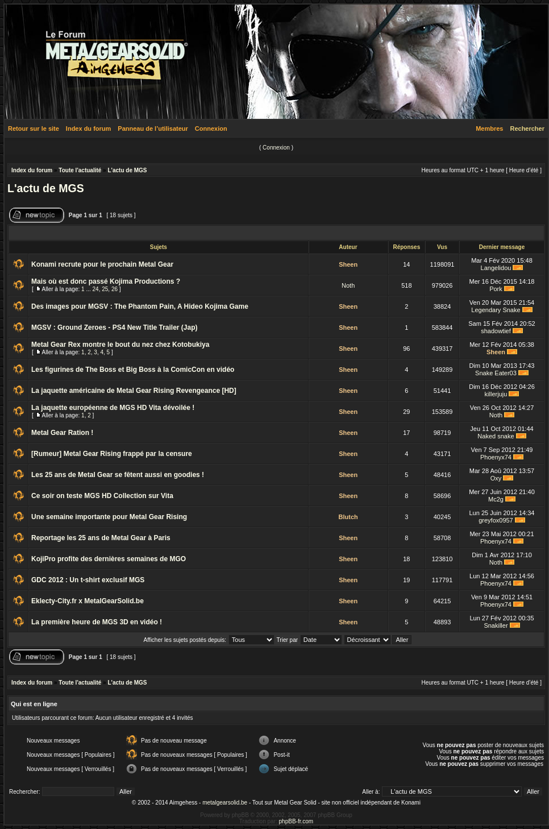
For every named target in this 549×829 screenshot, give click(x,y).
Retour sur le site (33, 128)
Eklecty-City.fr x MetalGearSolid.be (87, 601)
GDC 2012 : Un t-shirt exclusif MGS (87, 580)
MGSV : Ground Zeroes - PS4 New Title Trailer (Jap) (114, 327)
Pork (495, 288)
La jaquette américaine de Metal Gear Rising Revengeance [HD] (133, 391)
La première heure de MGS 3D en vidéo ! (96, 622)
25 (105, 289)
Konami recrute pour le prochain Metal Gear (102, 264)
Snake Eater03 (496, 373)
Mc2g (496, 499)
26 (114, 289)
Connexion (211, 128)
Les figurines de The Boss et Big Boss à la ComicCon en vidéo (132, 370)
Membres (489, 128)
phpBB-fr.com (296, 821)
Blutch (348, 516)
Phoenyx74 (495, 457)
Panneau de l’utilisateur (153, 128)
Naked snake (495, 436)
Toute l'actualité (80, 170)
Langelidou (496, 267)
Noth (348, 285)
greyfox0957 (496, 520)
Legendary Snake (495, 309)
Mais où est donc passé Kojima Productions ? (105, 281)
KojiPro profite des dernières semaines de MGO (108, 559)
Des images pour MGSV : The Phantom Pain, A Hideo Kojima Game (139, 306)
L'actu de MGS (127, 170)
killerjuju (496, 394)
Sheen (348, 264)
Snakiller (496, 625)
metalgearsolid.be (224, 802)
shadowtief (496, 331)
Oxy (496, 478)
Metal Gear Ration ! (62, 433)
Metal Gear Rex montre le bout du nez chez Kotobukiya (120, 345)
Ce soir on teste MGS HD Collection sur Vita (102, 496)
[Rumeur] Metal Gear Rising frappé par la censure (111, 454)
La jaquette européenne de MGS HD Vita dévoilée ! (112, 408)
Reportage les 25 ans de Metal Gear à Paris (100, 538)
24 (96, 289)
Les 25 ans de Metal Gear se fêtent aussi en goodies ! (117, 475)
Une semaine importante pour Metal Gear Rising (109, 517)
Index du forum (88, 128)
